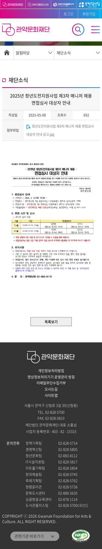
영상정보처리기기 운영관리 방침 (51, 376)
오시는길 (51, 389)
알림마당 (22, 52)
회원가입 (88, 13)
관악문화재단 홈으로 (26, 30)
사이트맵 (51, 395)
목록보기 (51, 321)
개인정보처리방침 (51, 370)
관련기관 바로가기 (29, 536)
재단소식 (64, 52)
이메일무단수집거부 (51, 382)
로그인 (68, 13)
